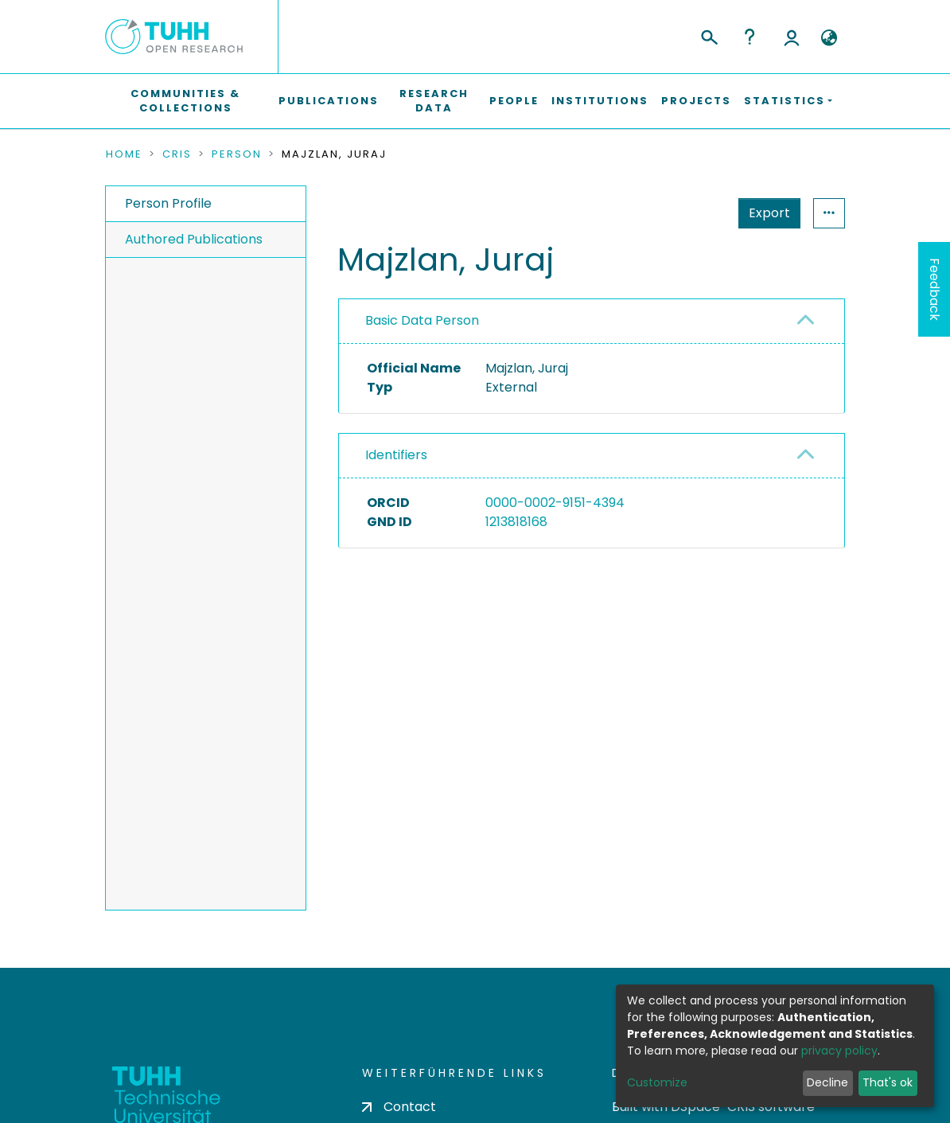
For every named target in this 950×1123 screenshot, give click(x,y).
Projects (696, 100)
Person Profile (168, 203)
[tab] (591, 321)
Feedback (934, 289)
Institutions (599, 100)
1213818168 (516, 522)
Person (237, 154)
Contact (399, 1107)
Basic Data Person (422, 320)
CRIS (177, 154)
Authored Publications (194, 239)
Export (769, 213)
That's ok (887, 1082)
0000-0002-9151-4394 (555, 502)
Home (124, 154)
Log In (792, 36)
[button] (829, 38)
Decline (827, 1082)
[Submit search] (708, 35)
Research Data (434, 100)
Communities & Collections (185, 100)
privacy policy (839, 1051)
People (514, 100)
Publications (328, 100)
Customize (657, 1082)
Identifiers (396, 455)
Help (749, 36)
